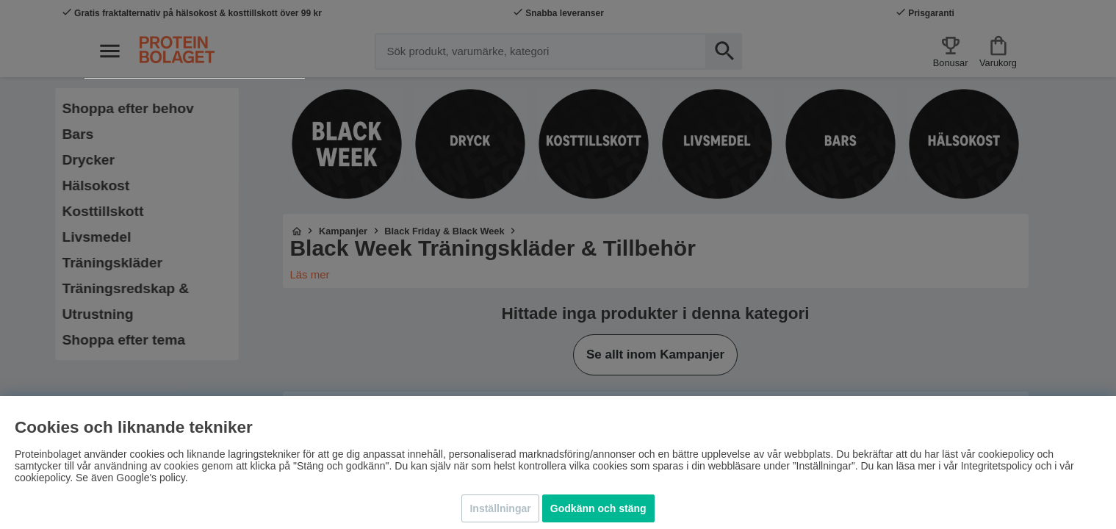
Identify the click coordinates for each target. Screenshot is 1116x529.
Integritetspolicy (996, 466)
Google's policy (150, 477)
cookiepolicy (42, 477)
